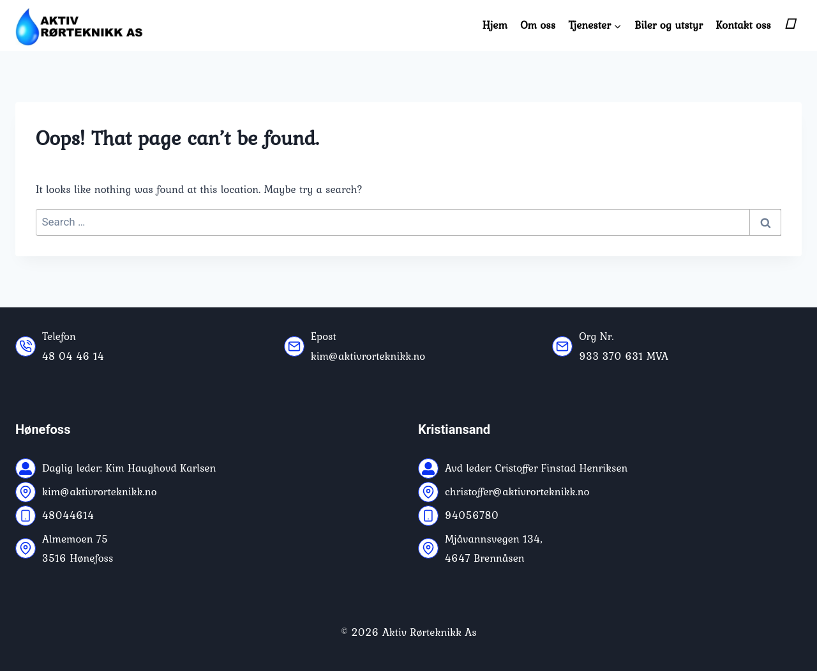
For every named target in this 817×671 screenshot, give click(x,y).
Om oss (537, 25)
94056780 (472, 515)
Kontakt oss (743, 25)
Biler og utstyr (668, 25)
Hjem (495, 25)
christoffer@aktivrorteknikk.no (517, 491)
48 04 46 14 (73, 356)
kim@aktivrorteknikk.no (368, 356)
